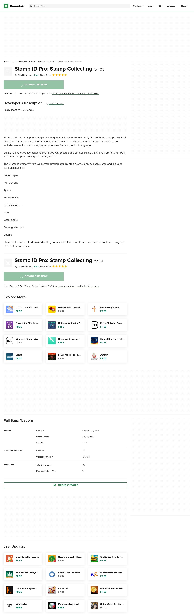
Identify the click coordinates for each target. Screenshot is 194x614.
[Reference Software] (46, 61)
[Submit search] (31, 6)
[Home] (6, 61)
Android (171, 6)
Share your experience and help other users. (75, 93)
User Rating (53, 74)
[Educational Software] (26, 61)
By (24, 75)
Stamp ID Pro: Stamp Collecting (59, 69)
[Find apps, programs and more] (79, 6)
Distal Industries (56, 103)
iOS (159, 6)
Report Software (65, 485)
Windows (137, 6)
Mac (150, 6)
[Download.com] (14, 6)
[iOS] (13, 61)
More (185, 6)
